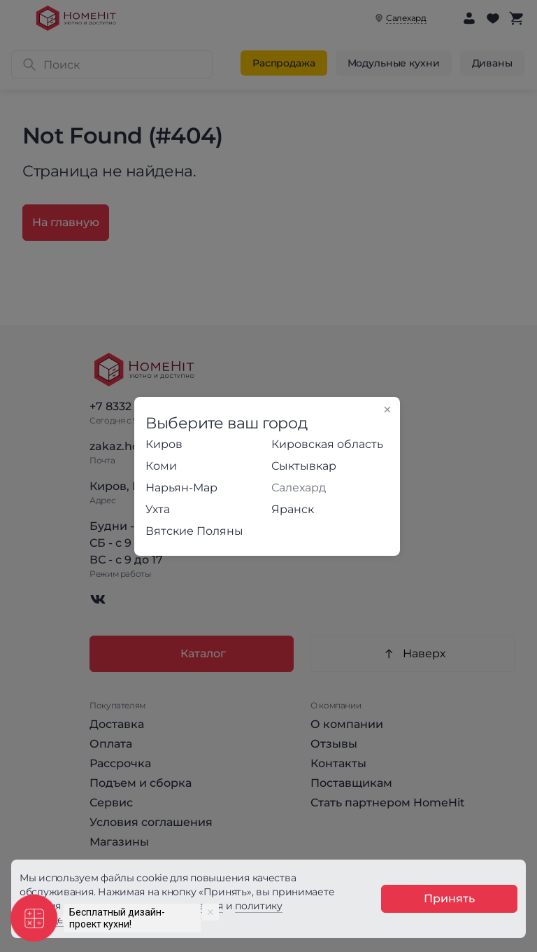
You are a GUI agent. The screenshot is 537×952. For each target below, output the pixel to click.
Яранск (292, 509)
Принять (449, 898)
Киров (163, 444)
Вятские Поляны (194, 531)
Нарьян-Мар (181, 487)
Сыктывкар (303, 465)
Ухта (157, 509)
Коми (161, 465)
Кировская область (327, 444)
